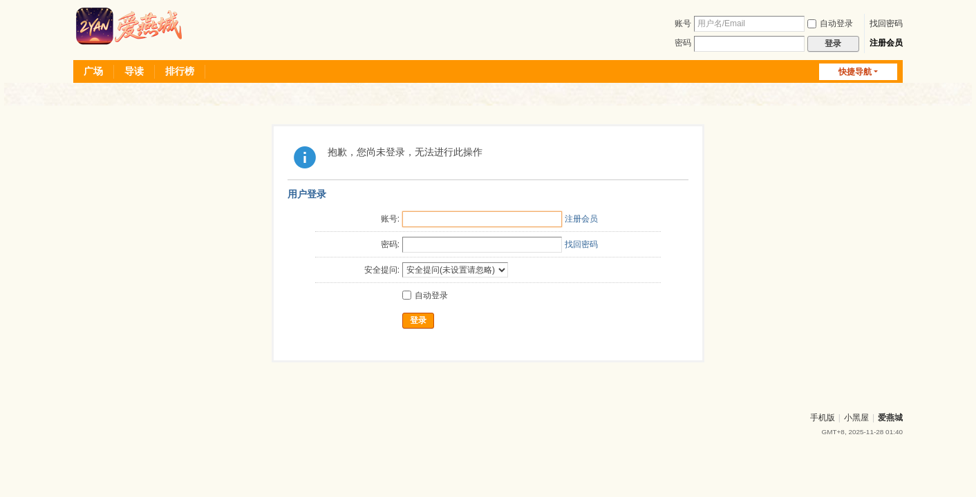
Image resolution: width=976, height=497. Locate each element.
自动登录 (830, 23)
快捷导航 (855, 72)
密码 (683, 43)
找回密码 (886, 23)
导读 (134, 71)
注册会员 (886, 43)
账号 (683, 23)
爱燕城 (890, 417)
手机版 (822, 417)
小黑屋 (856, 417)
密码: (390, 244)
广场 (93, 71)
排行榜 (179, 71)
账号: (390, 219)
